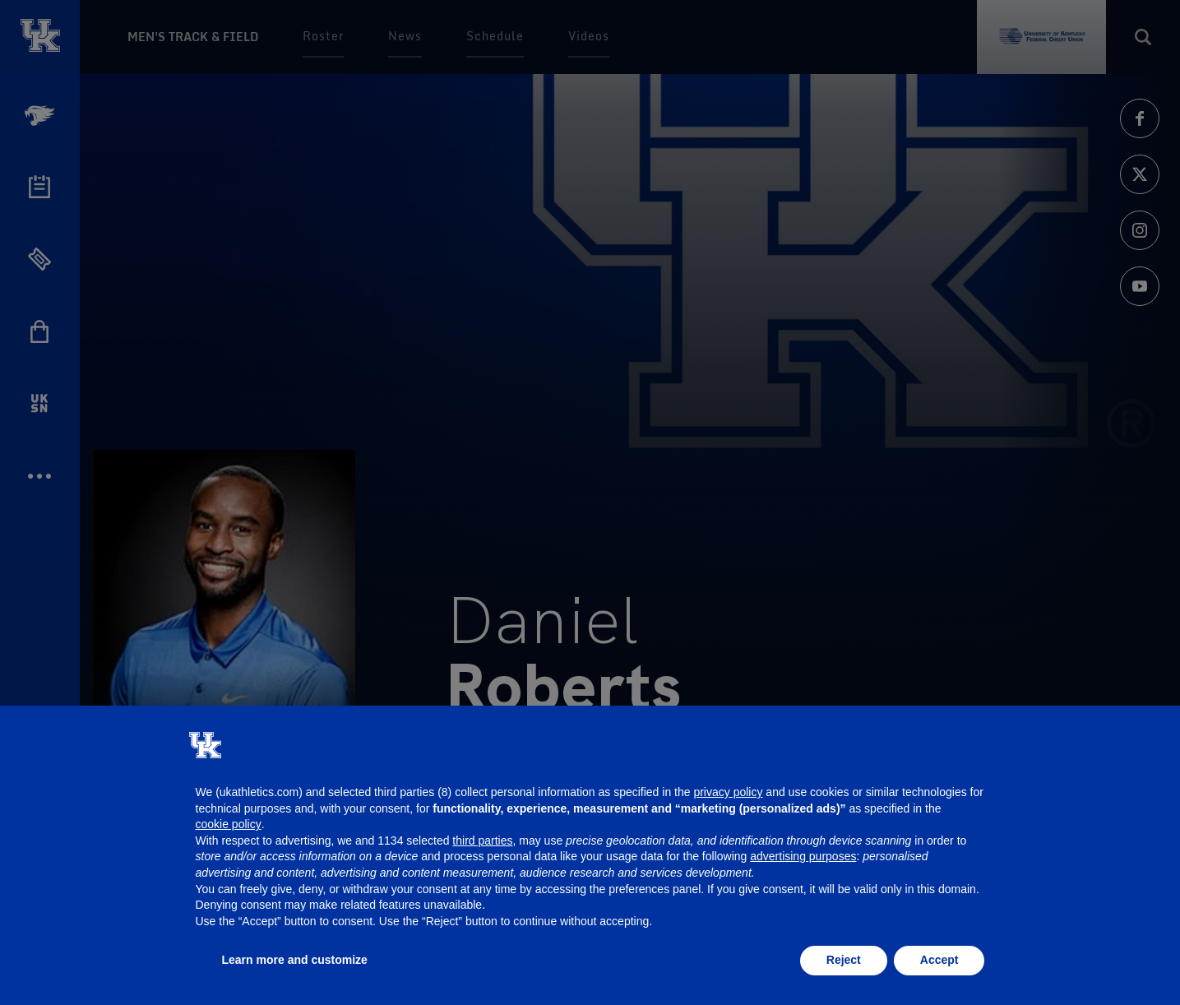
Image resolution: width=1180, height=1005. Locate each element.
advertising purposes (803, 856)
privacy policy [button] (727, 792)
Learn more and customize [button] (295, 959)
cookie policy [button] (228, 824)
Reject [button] (843, 959)
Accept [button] (939, 959)
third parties (482, 840)
